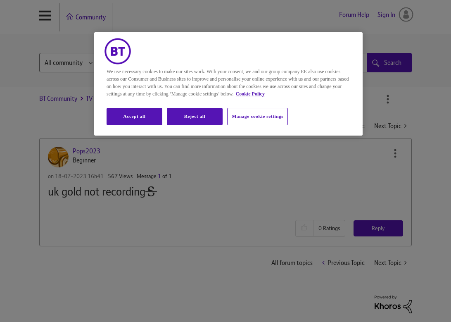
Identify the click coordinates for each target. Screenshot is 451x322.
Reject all (194, 116)
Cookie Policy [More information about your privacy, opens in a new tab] (250, 94)
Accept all (134, 116)
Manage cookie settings (257, 116)
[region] (228, 84)
